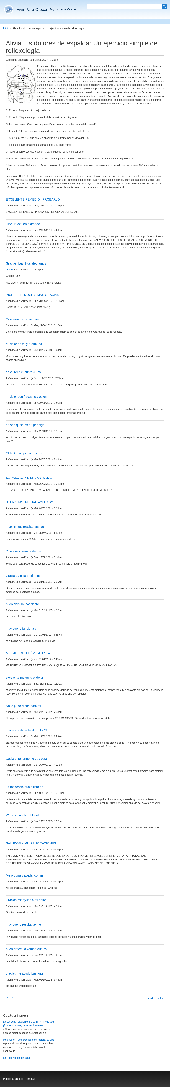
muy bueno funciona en (22, 628)
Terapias (30, 1078)
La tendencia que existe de (24, 787)
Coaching (69, 21)
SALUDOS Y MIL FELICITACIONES (31, 843)
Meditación (87, 21)
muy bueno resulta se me (23, 924)
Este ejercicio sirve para (22, 319)
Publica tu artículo (13, 1078)
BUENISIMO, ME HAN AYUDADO (29, 502)
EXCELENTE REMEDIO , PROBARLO (33, 199)
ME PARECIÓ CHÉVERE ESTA (28, 653)
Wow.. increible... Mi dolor (23, 815)
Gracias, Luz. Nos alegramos (26, 263)
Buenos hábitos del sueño (19, 21)
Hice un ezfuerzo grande (23, 224)
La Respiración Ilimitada (16, 1058)
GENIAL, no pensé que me (24, 453)
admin (9, 269)
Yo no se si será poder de (23, 551)
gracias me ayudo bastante (24, 973)
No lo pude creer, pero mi (23, 706)
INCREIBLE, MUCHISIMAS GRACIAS (32, 295)
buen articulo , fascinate (22, 604)
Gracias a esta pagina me (23, 575)
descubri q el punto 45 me (24, 372)
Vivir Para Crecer (32, 9)
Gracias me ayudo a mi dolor (26, 900)
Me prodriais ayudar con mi (25, 875)
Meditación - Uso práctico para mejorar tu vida (28, 1039)
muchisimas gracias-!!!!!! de (25, 526)
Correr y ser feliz (49, 21)
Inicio (6, 28)
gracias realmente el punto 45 (26, 730)
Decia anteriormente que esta (26, 758)
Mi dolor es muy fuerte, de (24, 344)
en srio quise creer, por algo (25, 425)
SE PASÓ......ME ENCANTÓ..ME (29, 477)
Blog (102, 21)
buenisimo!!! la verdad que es (26, 949)
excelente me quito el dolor (24, 677)
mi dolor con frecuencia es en (26, 396)
